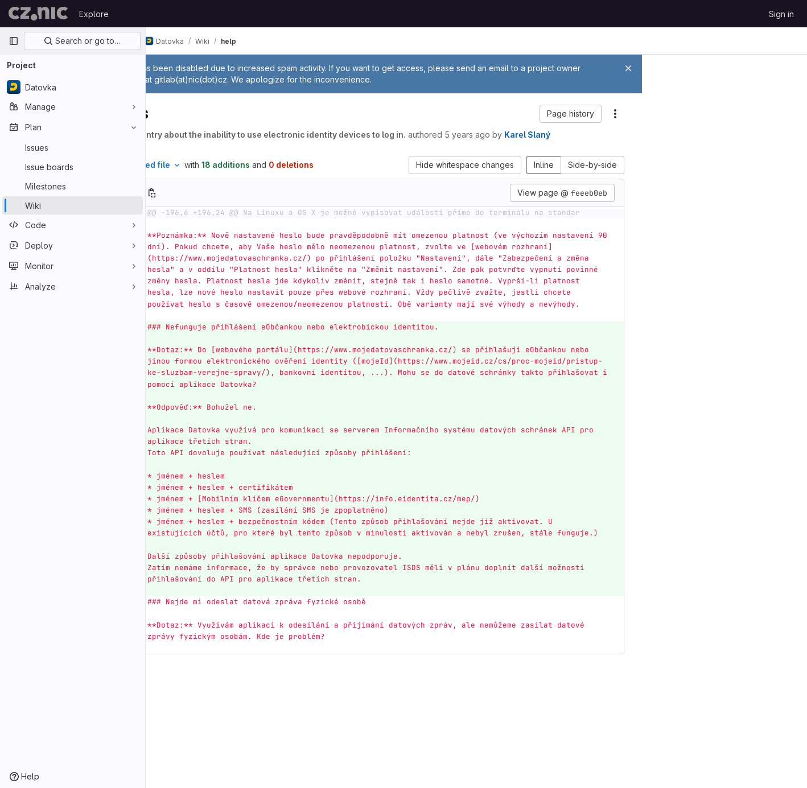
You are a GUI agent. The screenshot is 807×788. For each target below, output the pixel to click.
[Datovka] (72, 87)
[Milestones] (72, 186)
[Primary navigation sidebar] (14, 41)
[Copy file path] (232, 203)
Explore (94, 14)
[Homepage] (38, 14)
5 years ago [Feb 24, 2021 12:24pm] (547, 134)
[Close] (628, 68)
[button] (575, 114)
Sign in (781, 14)
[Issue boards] (72, 167)
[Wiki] (72, 205)
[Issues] (72, 147)
